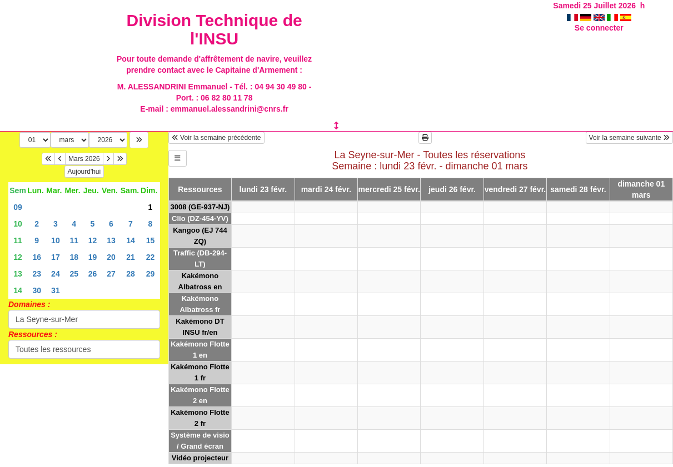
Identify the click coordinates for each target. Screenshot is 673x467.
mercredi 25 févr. (389, 189)
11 (17, 240)
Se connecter (599, 27)
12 (92, 240)
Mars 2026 (84, 159)
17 (55, 257)
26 (92, 273)
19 (92, 257)
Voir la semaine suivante (629, 138)
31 (55, 290)
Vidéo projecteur (200, 458)
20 (111, 257)
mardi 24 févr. (326, 189)
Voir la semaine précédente (216, 138)
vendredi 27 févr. (515, 189)
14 (130, 240)
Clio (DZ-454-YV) (200, 218)
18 (73, 257)
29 (150, 273)
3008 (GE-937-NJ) (200, 207)
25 (73, 273)
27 (111, 273)
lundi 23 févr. (263, 189)
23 (36, 273)
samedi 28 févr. (578, 189)
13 (111, 240)
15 (150, 240)
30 (36, 290)
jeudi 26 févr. (452, 189)
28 (130, 273)
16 (36, 257)
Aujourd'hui (84, 171)
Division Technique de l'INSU (214, 29)
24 (55, 273)
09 (17, 207)
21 (130, 257)
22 (150, 257)
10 (17, 223)
